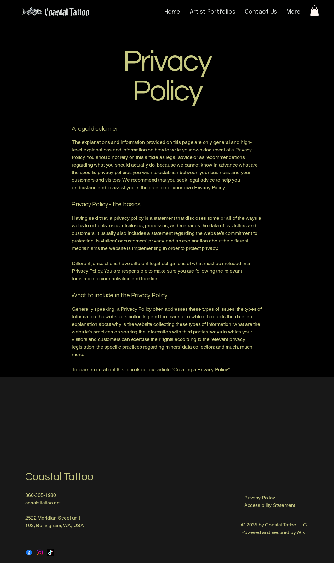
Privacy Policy (259, 498)
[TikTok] (50, 552)
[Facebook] (29, 552)
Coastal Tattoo (59, 476)
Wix (301, 532)
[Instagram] (39, 552)
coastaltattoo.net (42, 503)
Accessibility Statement (269, 505)
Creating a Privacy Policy (200, 369)
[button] (314, 10)
